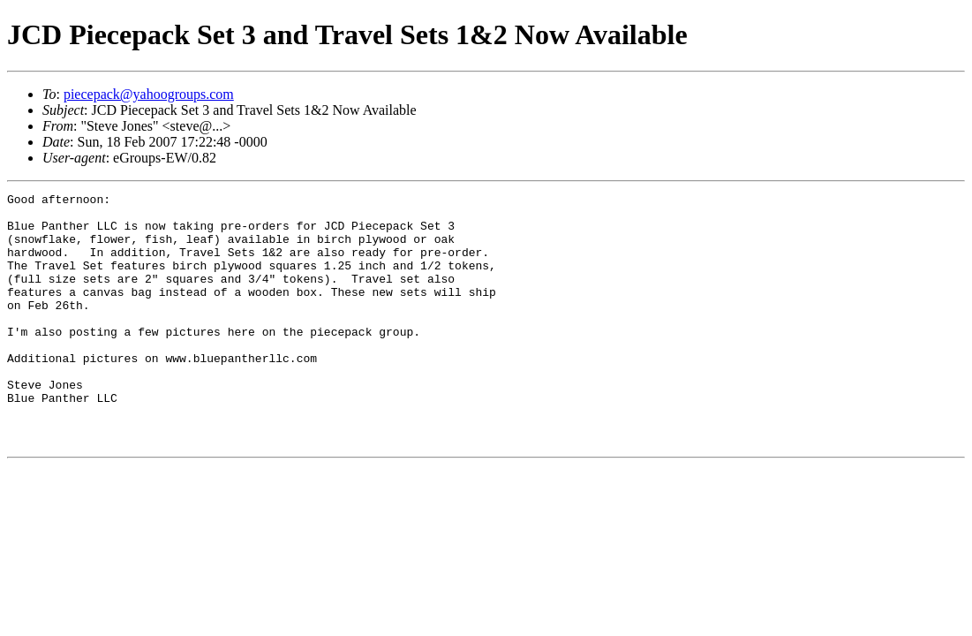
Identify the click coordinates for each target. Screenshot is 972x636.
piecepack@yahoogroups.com (149, 94)
